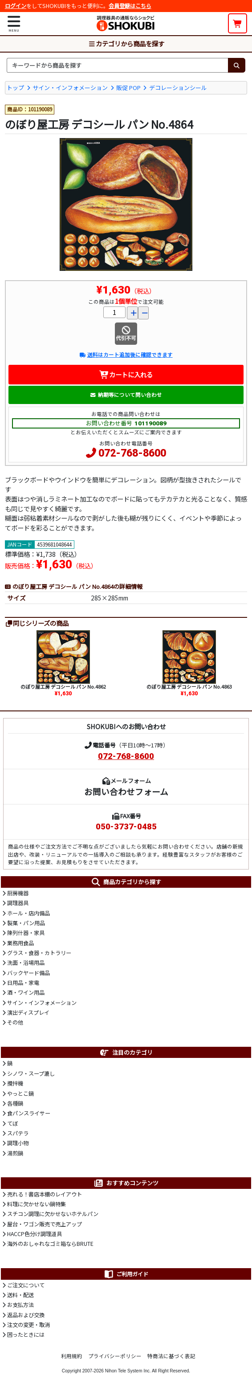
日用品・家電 (23, 983)
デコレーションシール (178, 87)
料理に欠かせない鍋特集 (36, 1204)
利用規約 (71, 1355)
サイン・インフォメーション (70, 87)
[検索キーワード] (117, 65)
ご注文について (26, 1285)
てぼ (12, 1123)
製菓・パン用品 (26, 923)
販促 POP (128, 87)
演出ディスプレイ (28, 1012)
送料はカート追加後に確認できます (125, 354)
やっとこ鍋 (20, 1094)
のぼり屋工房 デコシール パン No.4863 (189, 686)
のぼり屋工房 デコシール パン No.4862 (63, 686)
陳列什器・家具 (26, 933)
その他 (15, 1022)
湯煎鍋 (15, 1153)
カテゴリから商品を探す (126, 43)
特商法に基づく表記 (171, 1355)
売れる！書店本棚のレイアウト (44, 1194)
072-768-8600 (132, 453)
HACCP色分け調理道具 (34, 1234)
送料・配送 (20, 1295)
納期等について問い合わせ (126, 394)
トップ (15, 87)
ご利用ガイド (126, 1274)
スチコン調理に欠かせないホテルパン (52, 1214)
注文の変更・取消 (28, 1325)
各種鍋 (15, 1103)
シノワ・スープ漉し (31, 1073)
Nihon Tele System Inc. (128, 1370)
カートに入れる (126, 374)
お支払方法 (20, 1305)
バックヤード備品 (28, 973)
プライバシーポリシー (115, 1355)
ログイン (15, 6)
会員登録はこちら (130, 6)
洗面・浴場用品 (26, 963)
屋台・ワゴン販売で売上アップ (44, 1224)
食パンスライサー (28, 1113)
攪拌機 (15, 1083)
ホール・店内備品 (28, 913)
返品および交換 (26, 1315)
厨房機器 (17, 893)
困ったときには (26, 1335)
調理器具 (17, 903)
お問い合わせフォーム (126, 791)
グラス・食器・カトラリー (39, 953)
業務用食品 (20, 943)
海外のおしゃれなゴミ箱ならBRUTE (50, 1244)
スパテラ (17, 1133)
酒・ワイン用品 (26, 992)
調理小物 (17, 1143)
